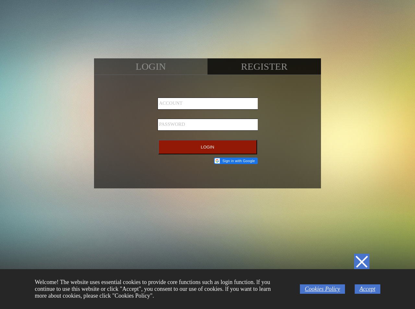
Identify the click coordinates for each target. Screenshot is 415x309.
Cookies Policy (322, 289)
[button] (235, 161)
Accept (367, 289)
